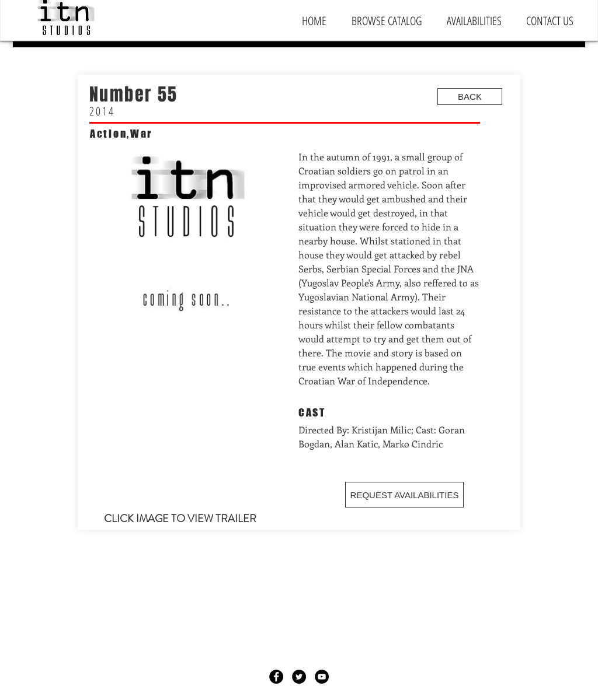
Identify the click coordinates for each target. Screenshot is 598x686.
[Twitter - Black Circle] (299, 677)
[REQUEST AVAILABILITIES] (404, 495)
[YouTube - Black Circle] (322, 677)
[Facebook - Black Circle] (276, 677)
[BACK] (469, 96)
